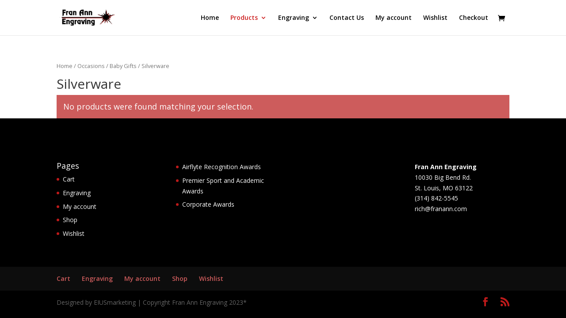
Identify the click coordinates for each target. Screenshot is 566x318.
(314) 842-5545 (436, 198)
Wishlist (435, 18)
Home (210, 18)
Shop (70, 220)
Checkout (473, 18)
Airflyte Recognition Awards (221, 167)
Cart (69, 179)
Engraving (293, 18)
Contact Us (346, 18)
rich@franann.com (441, 208)
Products (244, 18)
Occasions (91, 66)
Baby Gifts (123, 66)
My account (393, 18)
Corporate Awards (208, 204)
